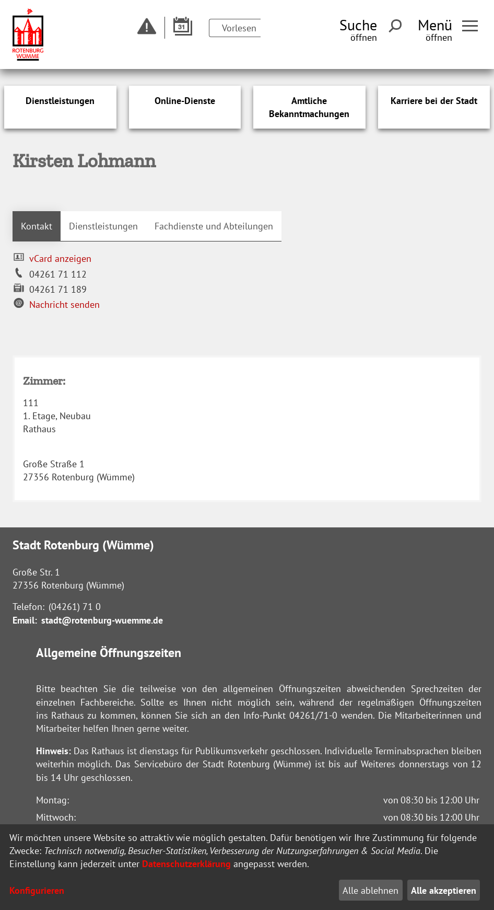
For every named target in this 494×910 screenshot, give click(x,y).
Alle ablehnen (370, 890)
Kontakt (36, 226)
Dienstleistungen (103, 226)
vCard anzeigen (60, 258)
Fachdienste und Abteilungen (214, 226)
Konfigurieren (36, 890)
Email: (25, 620)
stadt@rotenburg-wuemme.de (102, 620)
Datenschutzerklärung (186, 864)
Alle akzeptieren (443, 890)
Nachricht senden (64, 304)
